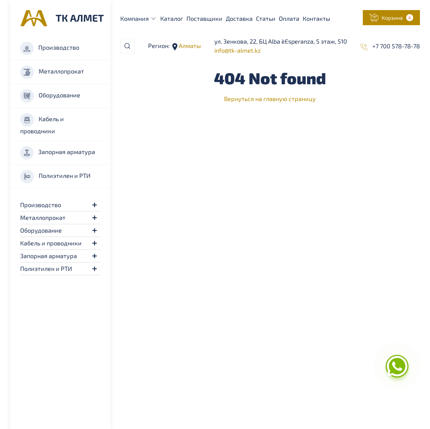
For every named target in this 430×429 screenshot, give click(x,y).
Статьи (265, 18)
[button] (94, 205)
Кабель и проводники (42, 124)
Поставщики (204, 18)
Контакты (316, 18)
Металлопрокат (52, 72)
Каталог (171, 18)
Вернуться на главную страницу (270, 98)
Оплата (289, 18)
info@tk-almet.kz (237, 50)
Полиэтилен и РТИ (55, 176)
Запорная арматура (57, 152)
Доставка (239, 18)
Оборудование (50, 96)
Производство (49, 48)
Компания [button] (138, 18)
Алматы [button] (189, 45)
